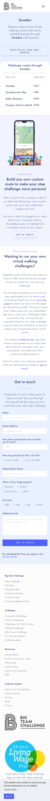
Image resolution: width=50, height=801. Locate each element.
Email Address (10, 426)
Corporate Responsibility (17, 601)
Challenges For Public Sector (19, 624)
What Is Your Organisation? (17, 482)
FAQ (7, 674)
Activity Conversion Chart (18, 658)
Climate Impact (12, 597)
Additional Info (10, 513)
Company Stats (12, 589)
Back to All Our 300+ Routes (25, 51)
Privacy (8, 705)
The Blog (9, 585)
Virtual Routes (12, 654)
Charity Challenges (14, 620)
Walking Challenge (14, 628)
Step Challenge (12, 581)
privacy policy (10, 556)
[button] (43, 7)
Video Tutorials (12, 693)
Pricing (8, 697)
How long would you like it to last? (21, 455)
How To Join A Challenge (17, 689)
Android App (11, 666)
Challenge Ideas (13, 640)
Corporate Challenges (16, 616)
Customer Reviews (14, 593)
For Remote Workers (15, 636)
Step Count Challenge (16, 632)
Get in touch (25, 234)
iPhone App (11, 662)
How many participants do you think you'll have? (22, 440)
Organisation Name (13, 468)
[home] (12, 6)
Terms (7, 701)
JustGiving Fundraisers (16, 670)
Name (6, 412)
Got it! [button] (9, 796)
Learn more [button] (10, 789)
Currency (7, 500)
